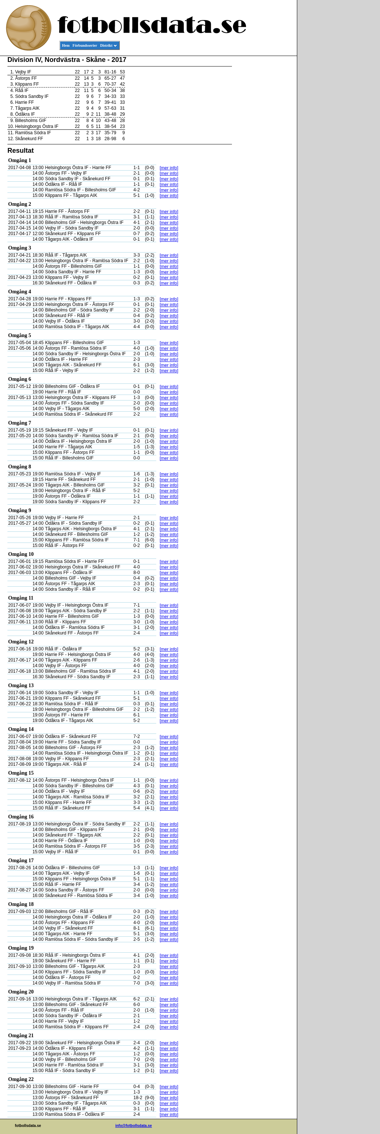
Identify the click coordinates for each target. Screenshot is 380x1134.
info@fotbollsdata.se (133, 1126)
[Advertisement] (263, 169)
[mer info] (169, 168)
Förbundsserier (85, 45)
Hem (66, 45)
